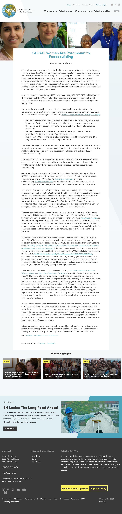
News (69, 5)
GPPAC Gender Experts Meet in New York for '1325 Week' (61, 375)
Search (117, 11)
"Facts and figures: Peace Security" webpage (81, 114)
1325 (44, 335)
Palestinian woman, (89, 218)
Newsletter (36, 456)
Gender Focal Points (44, 181)
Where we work (83, 10)
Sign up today (98, 488)
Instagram (119, 5)
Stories (84, 5)
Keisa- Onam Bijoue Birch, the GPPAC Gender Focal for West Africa (63, 254)
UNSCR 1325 (53, 335)
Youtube (24, 490)
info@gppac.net (9, 473)
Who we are (50, 10)
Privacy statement (11, 501)
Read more (10, 429)
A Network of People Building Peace (18, 11)
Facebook (51, 343)
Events (91, 5)
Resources (76, 5)
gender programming (64, 179)
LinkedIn (18, 490)
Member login (101, 5)
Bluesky (5, 492)
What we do (66, 10)
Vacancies (75, 498)
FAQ (83, 498)
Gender (29, 335)
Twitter (112, 5)
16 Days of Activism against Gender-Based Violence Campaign (101, 375)
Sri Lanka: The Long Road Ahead (30, 407)
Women (37, 335)
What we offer (102, 10)
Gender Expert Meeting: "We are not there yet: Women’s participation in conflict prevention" (21, 374)
